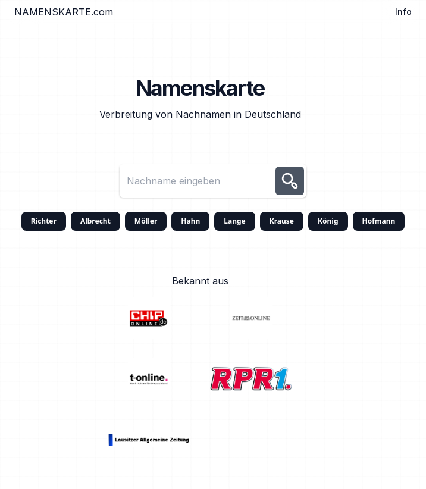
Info (403, 12)
